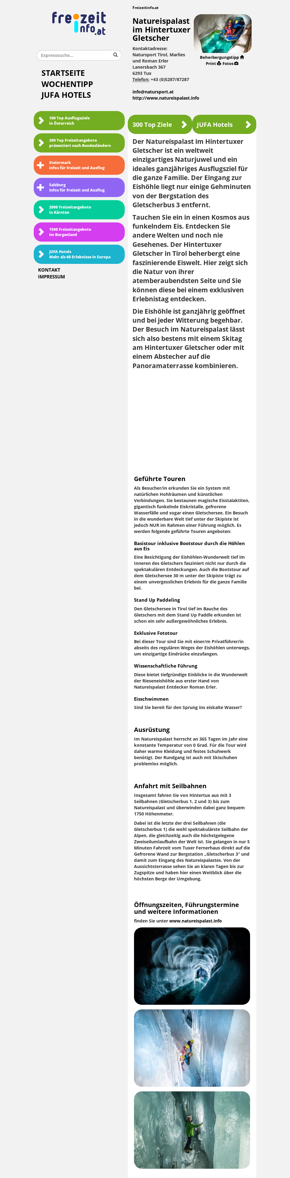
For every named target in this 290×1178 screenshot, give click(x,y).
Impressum (51, 277)
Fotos (230, 63)
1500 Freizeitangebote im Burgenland (64, 232)
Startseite (63, 73)
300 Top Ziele (160, 124)
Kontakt (49, 270)
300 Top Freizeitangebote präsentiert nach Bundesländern (74, 143)
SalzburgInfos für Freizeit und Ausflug (71, 187)
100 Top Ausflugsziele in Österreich (63, 121)
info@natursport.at (153, 92)
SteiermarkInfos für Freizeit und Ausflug (71, 165)
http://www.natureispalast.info (165, 98)
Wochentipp (67, 84)
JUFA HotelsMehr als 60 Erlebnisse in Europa (73, 254)
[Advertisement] (192, 419)
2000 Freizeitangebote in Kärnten (64, 210)
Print (213, 63)
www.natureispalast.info (195, 921)
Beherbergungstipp (222, 57)
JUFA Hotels (66, 95)
